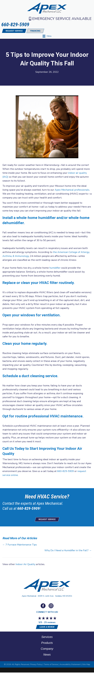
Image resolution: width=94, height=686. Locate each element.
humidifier (54, 267)
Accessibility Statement (70, 664)
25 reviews (49, 622)
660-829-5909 (65, 471)
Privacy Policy (36, 664)
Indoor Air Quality (25, 564)
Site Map (86, 664)
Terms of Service (51, 664)
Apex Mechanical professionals (72, 189)
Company (47, 648)
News (47, 654)
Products (47, 642)
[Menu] (47, 36)
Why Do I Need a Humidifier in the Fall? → (68, 550)
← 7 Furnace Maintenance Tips (19, 544)
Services (47, 637)
